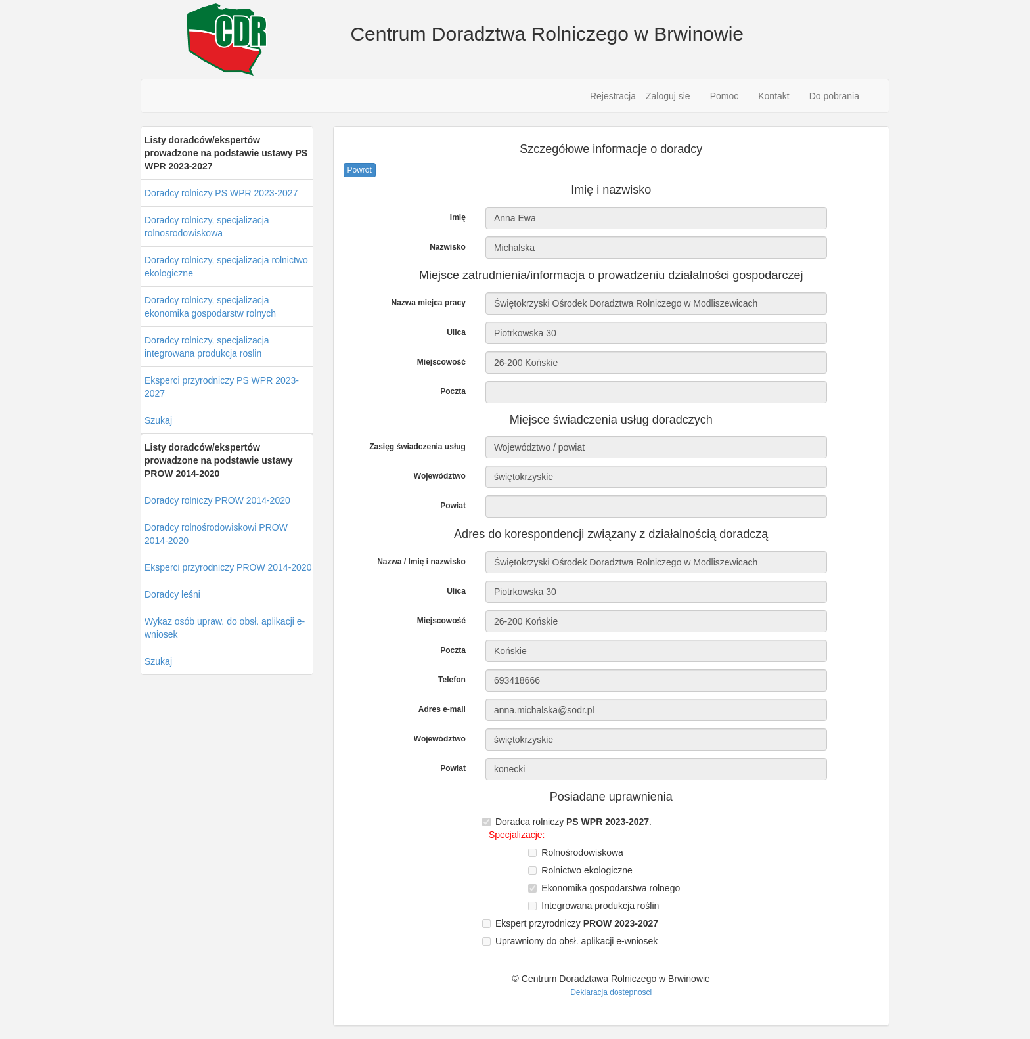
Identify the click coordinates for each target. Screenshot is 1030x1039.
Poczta (453, 391)
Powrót (359, 170)
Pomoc (724, 96)
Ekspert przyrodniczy (576, 923)
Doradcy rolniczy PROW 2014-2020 (217, 500)
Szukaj (158, 420)
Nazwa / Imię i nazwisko (421, 561)
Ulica (456, 332)
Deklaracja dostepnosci (611, 992)
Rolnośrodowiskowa (582, 852)
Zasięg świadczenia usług (417, 446)
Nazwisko (448, 247)
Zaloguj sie (668, 96)
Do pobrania (834, 96)
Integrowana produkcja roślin (600, 905)
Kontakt (773, 96)
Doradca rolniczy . (573, 821)
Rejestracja (613, 96)
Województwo (440, 476)
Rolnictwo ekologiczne (587, 870)
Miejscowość (441, 361)
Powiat (453, 505)
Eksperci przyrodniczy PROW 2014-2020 (228, 567)
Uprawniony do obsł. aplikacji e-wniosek (576, 941)
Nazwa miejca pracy (428, 302)
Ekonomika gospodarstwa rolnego (610, 888)
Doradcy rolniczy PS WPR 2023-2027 (221, 193)
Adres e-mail (442, 709)
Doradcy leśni (172, 594)
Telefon (452, 679)
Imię (458, 217)
